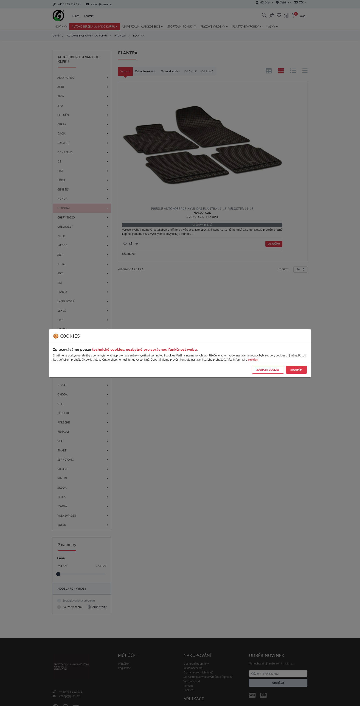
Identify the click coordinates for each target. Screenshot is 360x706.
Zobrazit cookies (267, 369)
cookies (253, 359)
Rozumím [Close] (296, 369)
